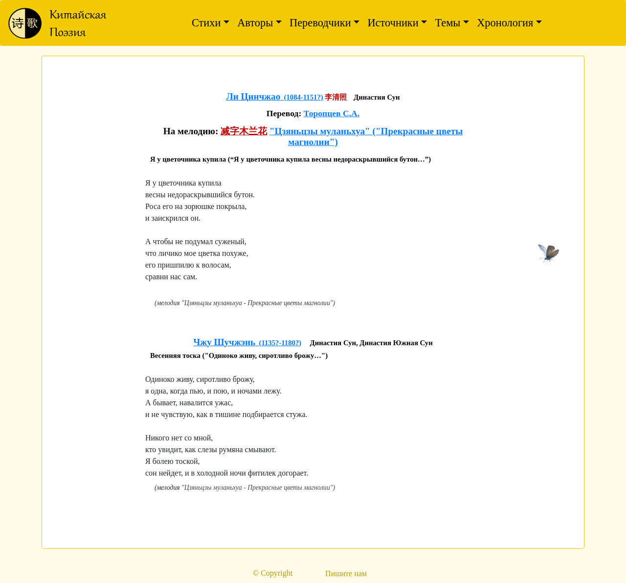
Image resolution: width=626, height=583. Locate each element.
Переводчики (320, 23)
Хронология (505, 23)
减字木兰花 (244, 131)
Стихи (206, 23)
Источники (392, 23)
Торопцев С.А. (332, 113)
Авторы (255, 23)
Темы (447, 23)
